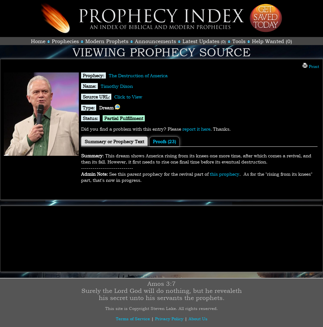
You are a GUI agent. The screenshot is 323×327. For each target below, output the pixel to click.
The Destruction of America (138, 75)
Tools (238, 41)
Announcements (155, 41)
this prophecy (224, 174)
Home (38, 41)
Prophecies (65, 41)
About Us (198, 319)
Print (310, 66)
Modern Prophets (106, 41)
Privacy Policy (169, 319)
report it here (196, 129)
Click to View (128, 97)
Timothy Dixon (117, 86)
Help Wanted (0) (272, 41)
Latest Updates (200, 41)
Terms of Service (133, 319)
